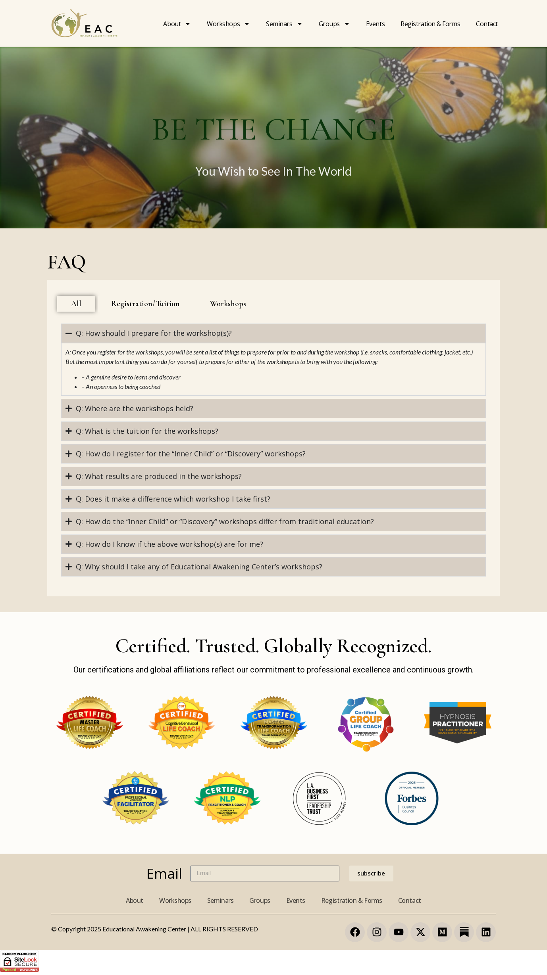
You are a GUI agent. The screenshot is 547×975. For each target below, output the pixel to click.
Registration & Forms (351, 900)
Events (375, 23)
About (177, 23)
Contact (487, 23)
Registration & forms (430, 23)
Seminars (284, 23)
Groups (334, 23)
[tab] (76, 304)
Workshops (228, 23)
